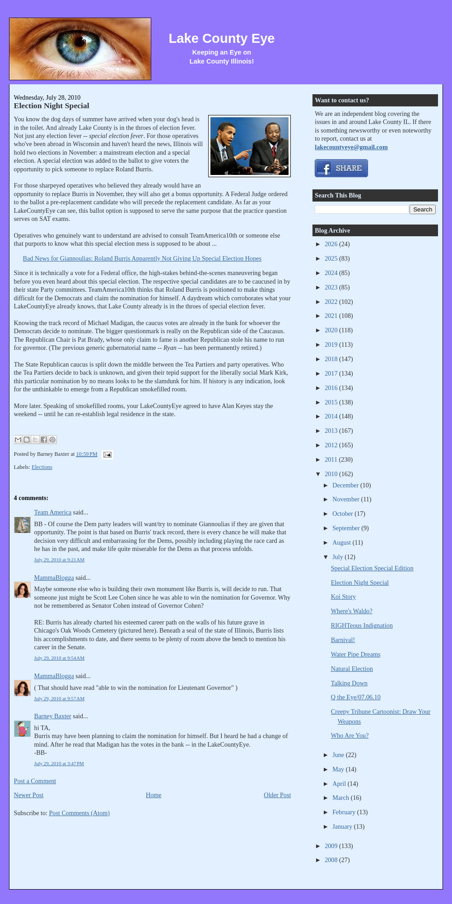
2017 (332, 373)
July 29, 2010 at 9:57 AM (59, 698)
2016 (332, 387)
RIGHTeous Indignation (362, 625)
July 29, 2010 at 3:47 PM (59, 763)
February (344, 812)
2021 (332, 315)
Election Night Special (51, 105)
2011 (332, 459)
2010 (332, 473)
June (339, 754)
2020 (332, 330)
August (342, 542)
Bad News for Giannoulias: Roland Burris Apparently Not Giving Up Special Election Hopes (142, 258)
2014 (332, 416)
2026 (332, 244)
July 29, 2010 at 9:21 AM (59, 559)
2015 (332, 402)
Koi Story (343, 596)
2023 (332, 287)
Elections (42, 467)
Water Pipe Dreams (356, 654)
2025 (332, 258)
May (339, 769)
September (346, 528)
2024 (332, 272)
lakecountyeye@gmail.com (351, 147)
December (346, 485)
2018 (332, 359)
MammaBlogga (54, 577)
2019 (332, 344)
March (341, 797)
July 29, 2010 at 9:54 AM (59, 658)
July (338, 556)
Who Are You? (350, 735)
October (343, 513)
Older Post (277, 794)
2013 (332, 430)
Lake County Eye (221, 38)
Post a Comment (35, 781)
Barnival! (343, 639)
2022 (332, 301)
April (339, 783)
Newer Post (29, 794)
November (346, 499)
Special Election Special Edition (372, 568)
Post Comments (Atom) (79, 813)
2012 (332, 445)
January (343, 826)
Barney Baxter (52, 716)
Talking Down (349, 683)
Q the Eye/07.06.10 (356, 697)
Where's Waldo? (352, 611)
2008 (332, 859)
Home (154, 794)
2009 (332, 845)
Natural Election (352, 668)
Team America (53, 512)
